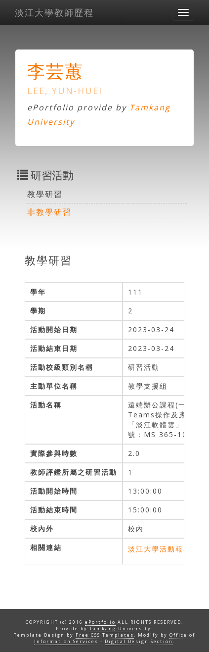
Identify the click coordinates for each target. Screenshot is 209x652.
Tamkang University (120, 628)
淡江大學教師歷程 (54, 12)
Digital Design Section (139, 641)
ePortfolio (100, 622)
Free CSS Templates (105, 635)
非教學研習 (49, 211)
